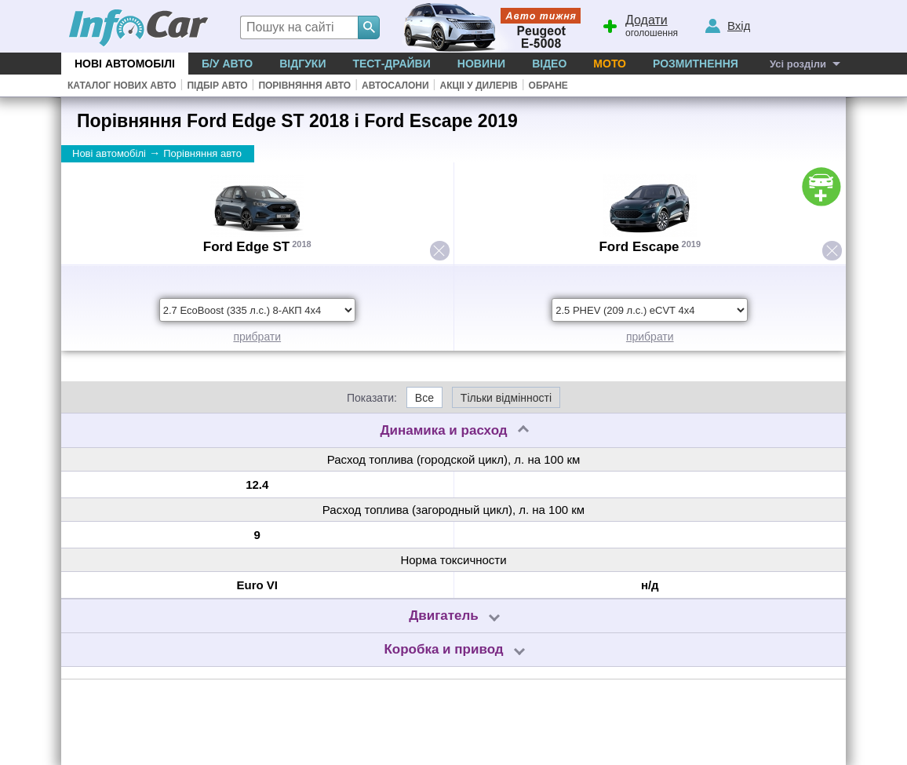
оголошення (639, 24)
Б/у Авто (227, 63)
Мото (609, 63)
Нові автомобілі (125, 63)
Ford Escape (639, 246)
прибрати (257, 336)
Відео (549, 63)
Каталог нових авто (122, 85)
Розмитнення (695, 63)
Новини (481, 63)
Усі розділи (798, 64)
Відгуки (302, 63)
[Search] (369, 27)
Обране (548, 85)
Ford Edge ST (246, 246)
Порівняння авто (304, 85)
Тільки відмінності (506, 398)
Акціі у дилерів (478, 85)
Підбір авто (217, 85)
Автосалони (395, 85)
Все (424, 398)
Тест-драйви (391, 63)
